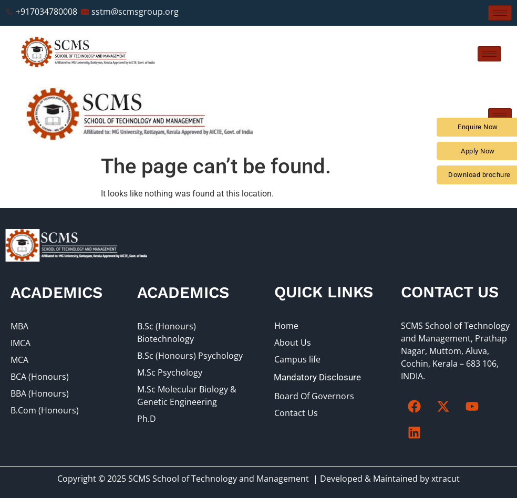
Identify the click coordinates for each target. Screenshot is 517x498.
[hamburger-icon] (500, 12)
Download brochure (479, 175)
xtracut (445, 478)
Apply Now (478, 151)
